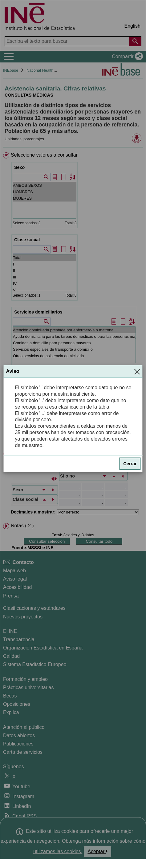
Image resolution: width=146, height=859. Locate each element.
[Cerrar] (137, 371)
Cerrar (129, 463)
